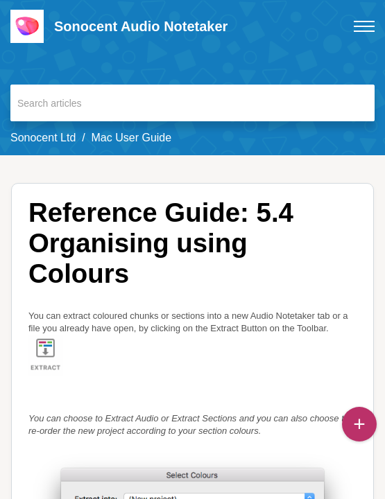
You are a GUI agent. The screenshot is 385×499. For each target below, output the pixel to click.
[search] (192, 103)
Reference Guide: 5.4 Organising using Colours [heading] (160, 243)
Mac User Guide (132, 137)
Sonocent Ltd (43, 137)
